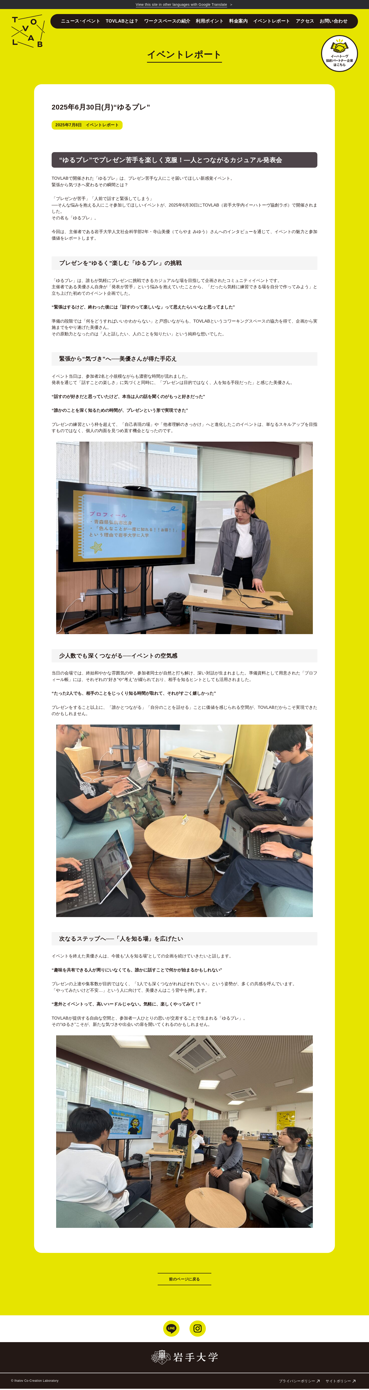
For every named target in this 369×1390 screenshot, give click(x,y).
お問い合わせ (333, 21)
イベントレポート (271, 21)
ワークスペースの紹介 (167, 21)
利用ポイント (210, 21)
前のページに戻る (184, 1279)
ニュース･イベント (81, 21)
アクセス (305, 21)
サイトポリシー (340, 1382)
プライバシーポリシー (299, 1382)
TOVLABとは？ (122, 21)
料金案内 (238, 21)
